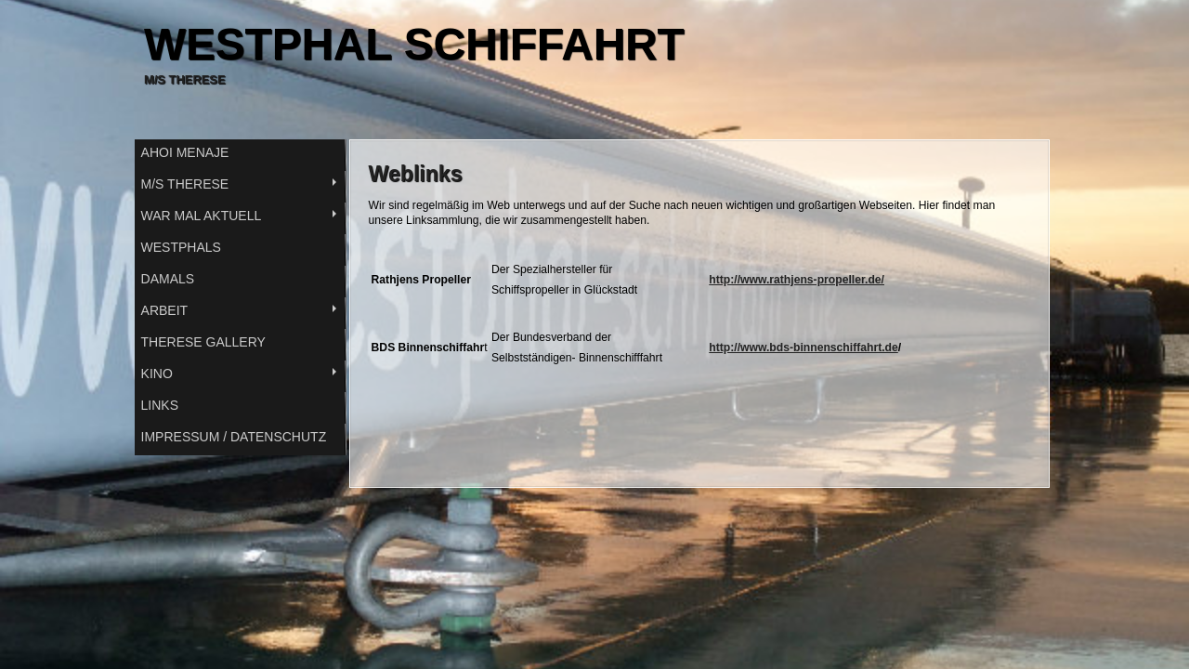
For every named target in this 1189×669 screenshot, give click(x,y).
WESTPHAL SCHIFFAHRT (414, 44)
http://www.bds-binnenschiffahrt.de (803, 347)
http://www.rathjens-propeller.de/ (796, 279)
